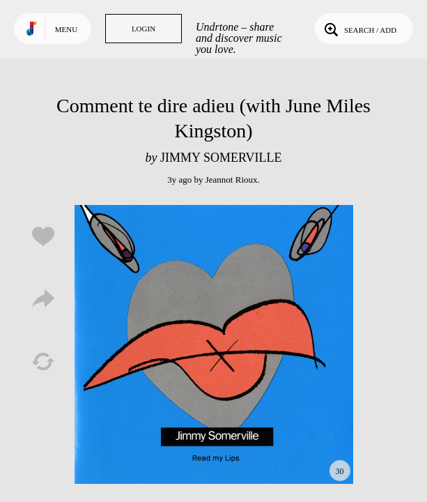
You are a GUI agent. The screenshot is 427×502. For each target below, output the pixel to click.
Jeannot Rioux (231, 179)
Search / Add (359, 28)
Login (143, 28)
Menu (66, 29)
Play (214, 344)
